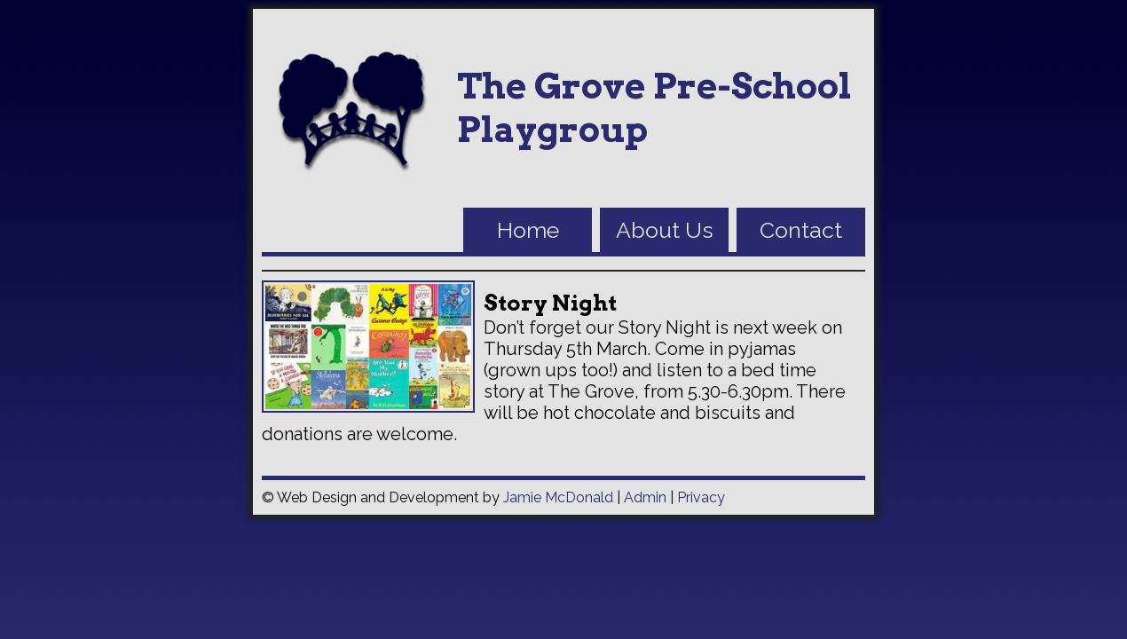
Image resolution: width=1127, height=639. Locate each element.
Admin (645, 497)
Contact (801, 230)
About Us (664, 230)
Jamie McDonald (558, 497)
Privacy (701, 497)
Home (528, 230)
